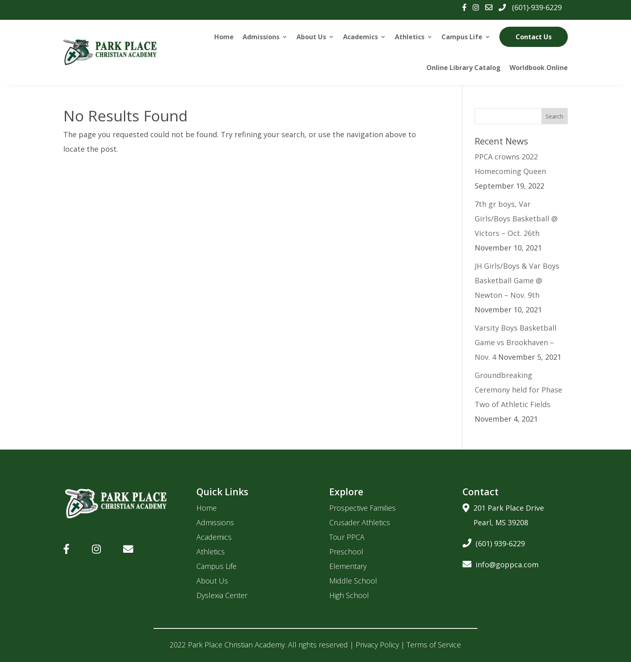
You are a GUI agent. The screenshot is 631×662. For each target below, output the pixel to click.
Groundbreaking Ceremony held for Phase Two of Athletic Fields (518, 389)
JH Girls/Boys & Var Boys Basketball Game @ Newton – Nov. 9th (517, 280)
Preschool (346, 551)
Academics (360, 36)
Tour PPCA (347, 537)
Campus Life (461, 36)
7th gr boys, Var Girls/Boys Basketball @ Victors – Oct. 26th (516, 218)
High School (349, 595)
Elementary (348, 566)
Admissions (261, 36)
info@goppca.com (501, 563)
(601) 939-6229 (494, 542)
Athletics (409, 36)
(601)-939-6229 (537, 7)
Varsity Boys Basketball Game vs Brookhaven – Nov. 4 (515, 342)
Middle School (353, 581)
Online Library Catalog (463, 67)
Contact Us (534, 36)
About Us (311, 36)
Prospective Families (362, 508)
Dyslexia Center (221, 595)
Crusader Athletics (359, 522)
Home (224, 36)
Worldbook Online (538, 67)
